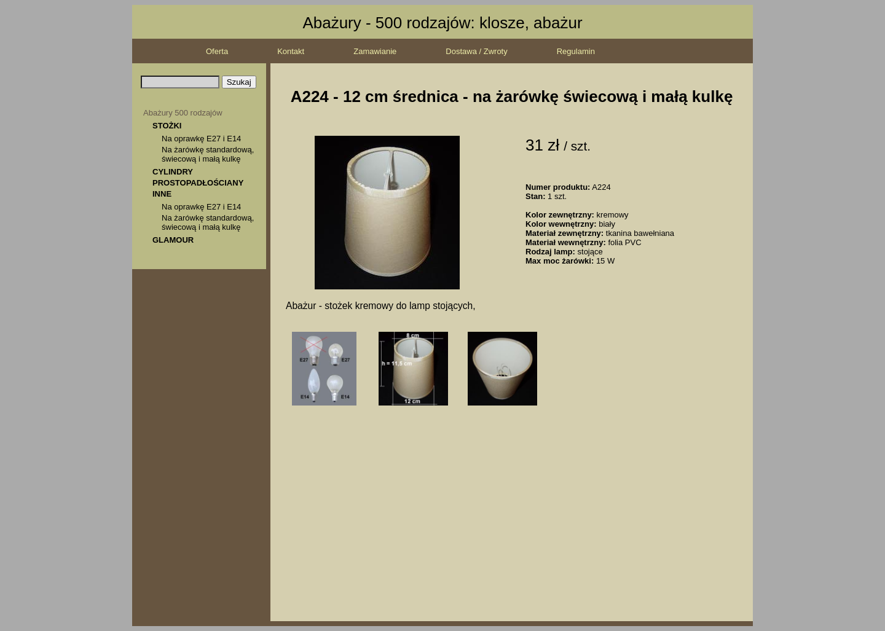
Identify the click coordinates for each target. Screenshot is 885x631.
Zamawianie (374, 51)
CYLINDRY (172, 171)
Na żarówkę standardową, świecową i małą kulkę (208, 154)
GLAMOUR (173, 240)
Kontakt (290, 51)
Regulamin (576, 51)
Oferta (217, 51)
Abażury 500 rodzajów (182, 112)
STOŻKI (166, 125)
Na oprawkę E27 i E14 (201, 138)
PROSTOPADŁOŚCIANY (197, 182)
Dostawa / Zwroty (476, 51)
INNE (161, 193)
